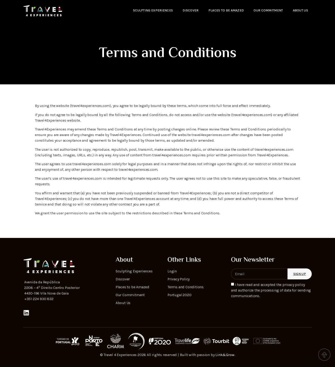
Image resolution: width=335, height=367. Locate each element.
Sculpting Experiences (153, 10)
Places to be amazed (226, 10)
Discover (190, 10)
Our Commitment (268, 10)
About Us (300, 10)
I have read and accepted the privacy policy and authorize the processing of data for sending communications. (271, 290)
